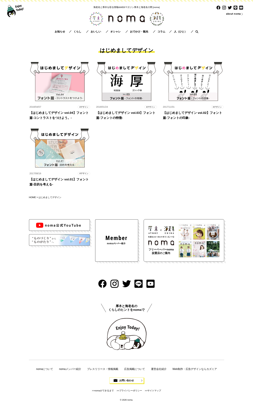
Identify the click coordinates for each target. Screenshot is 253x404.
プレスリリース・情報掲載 (102, 369)
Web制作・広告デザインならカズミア (194, 369)
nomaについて (44, 369)
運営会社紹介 (159, 369)
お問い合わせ (126, 380)
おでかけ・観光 (139, 31)
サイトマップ (154, 391)
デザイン (84, 107)
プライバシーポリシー (130, 391)
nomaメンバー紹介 (70, 369)
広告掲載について (134, 369)
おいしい (96, 31)
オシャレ (115, 31)
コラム (161, 31)
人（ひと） (180, 31)
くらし (77, 31)
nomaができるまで (104, 391)
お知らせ (60, 31)
